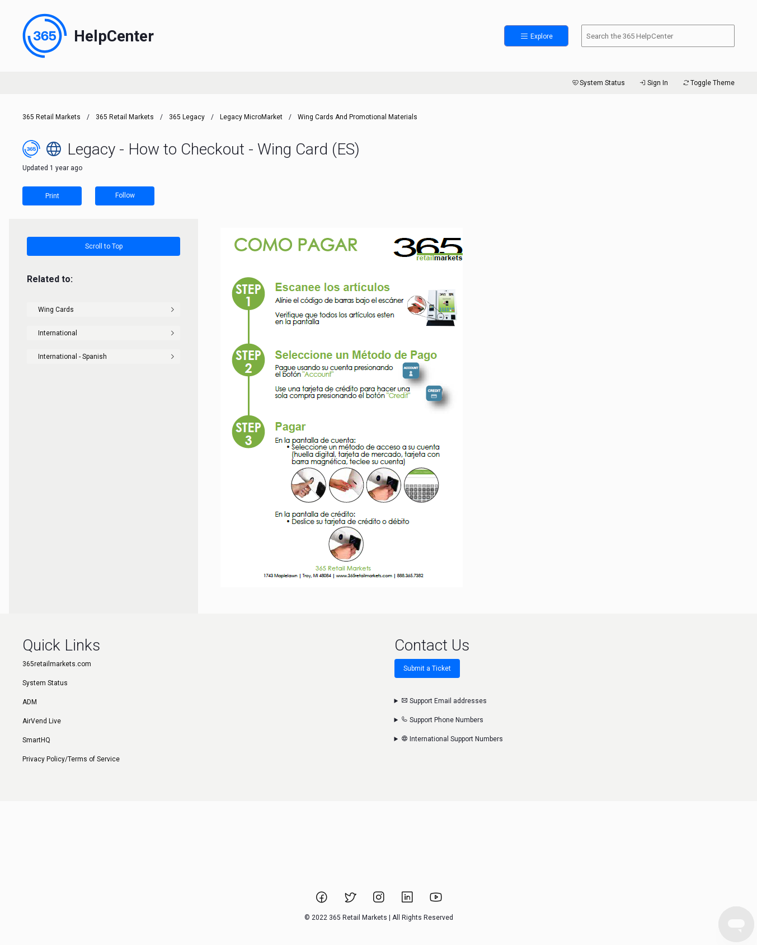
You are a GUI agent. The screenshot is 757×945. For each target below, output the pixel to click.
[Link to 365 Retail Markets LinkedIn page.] (408, 901)
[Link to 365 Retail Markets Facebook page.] (322, 901)
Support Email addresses (444, 701)
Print (52, 196)
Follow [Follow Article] (125, 195)
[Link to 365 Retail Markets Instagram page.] (379, 901)
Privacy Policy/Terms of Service (71, 759)
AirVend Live (41, 721)
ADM (29, 702)
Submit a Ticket (427, 668)
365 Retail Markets (51, 117)
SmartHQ (36, 740)
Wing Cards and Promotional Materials (357, 117)
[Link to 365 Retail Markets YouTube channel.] (435, 901)
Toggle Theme (708, 83)
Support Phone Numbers (442, 720)
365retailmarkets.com (56, 664)
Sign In (653, 83)
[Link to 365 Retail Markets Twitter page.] (351, 901)
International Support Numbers (452, 739)
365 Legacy (187, 117)
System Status (598, 83)
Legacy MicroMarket (251, 117)
